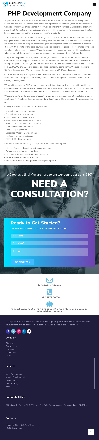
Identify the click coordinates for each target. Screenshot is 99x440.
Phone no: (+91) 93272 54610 (20, 425)
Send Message (22, 262)
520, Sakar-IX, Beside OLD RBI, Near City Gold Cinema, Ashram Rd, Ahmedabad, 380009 (46, 405)
